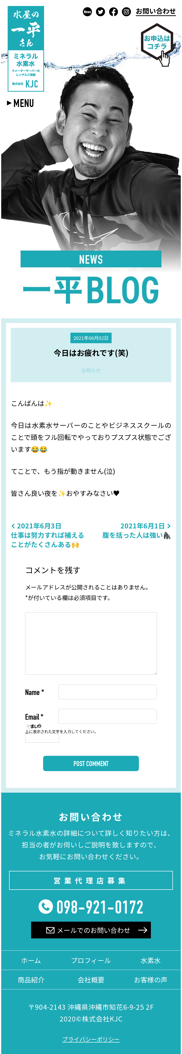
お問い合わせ (156, 11)
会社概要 (91, 979)
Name (34, 693)
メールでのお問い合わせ (88, 930)
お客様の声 (150, 979)
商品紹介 (31, 979)
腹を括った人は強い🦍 (136, 530)
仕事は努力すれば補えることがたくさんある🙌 (49, 535)
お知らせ (91, 370)
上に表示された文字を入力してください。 (61, 731)
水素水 (151, 960)
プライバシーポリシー (91, 1039)
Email (34, 718)
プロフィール (91, 960)
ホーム (31, 960)
